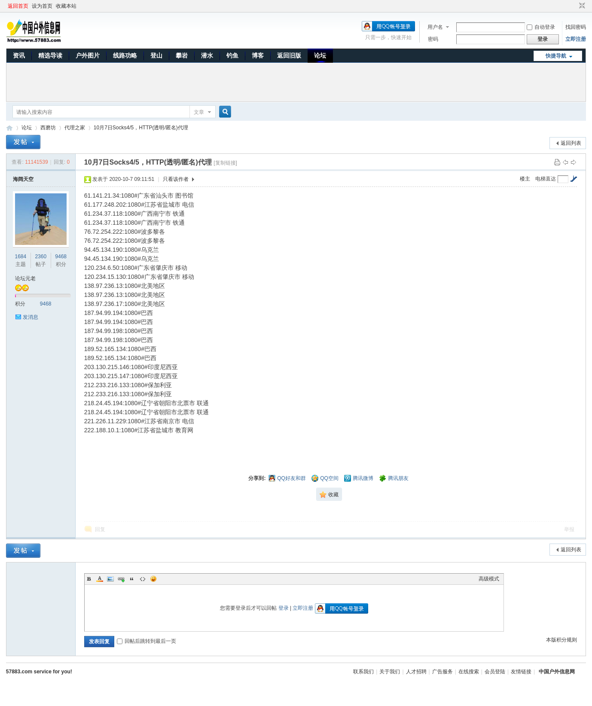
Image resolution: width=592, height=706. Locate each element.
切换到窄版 (581, 6)
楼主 (525, 179)
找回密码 (575, 27)
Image (110, 579)
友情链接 (521, 672)
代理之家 (74, 128)
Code (142, 579)
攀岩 (182, 55)
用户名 (435, 27)
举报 (569, 529)
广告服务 (442, 672)
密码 (433, 39)
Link (121, 579)
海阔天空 (23, 179)
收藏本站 (66, 6)
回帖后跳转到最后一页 (146, 641)
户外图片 (88, 55)
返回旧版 (289, 55)
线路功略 (125, 55)
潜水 (207, 55)
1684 (21, 257)
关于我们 (389, 672)
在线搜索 (468, 672)
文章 (199, 112)
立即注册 (575, 39)
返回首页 (18, 6)
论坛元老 (25, 278)
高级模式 (489, 579)
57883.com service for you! (39, 672)
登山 (156, 55)
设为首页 (42, 6)
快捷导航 (556, 56)
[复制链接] (225, 163)
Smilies (153, 579)
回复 (100, 529)
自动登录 (541, 27)
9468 (61, 257)
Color (99, 579)
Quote (132, 579)
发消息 (30, 317)
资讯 (19, 55)
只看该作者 (176, 179)
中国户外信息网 (9, 128)
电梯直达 (545, 179)
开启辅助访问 (574, 6)
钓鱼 (232, 55)
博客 (258, 55)
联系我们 (363, 672)
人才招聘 (416, 672)
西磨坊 (48, 128)
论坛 (320, 55)
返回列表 (571, 143)
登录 (283, 608)
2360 (40, 257)
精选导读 (50, 55)
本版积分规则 (561, 640)
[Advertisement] (296, 82)
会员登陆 (495, 672)
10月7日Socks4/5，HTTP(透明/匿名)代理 (141, 128)
